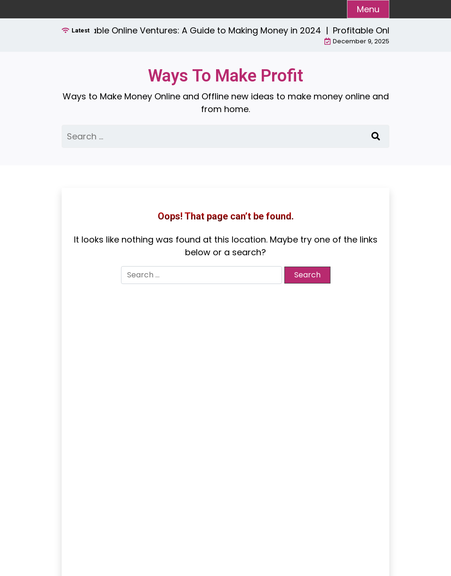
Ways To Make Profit (225, 76)
